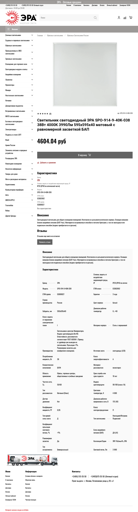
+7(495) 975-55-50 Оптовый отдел (32, 5)
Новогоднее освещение (13, 163)
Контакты (86, 5)
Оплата (102, 5)
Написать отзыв (44, 242)
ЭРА (38, 180)
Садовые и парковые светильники (17, 40)
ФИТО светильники (12, 116)
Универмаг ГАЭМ (125, 5)
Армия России (10, 145)
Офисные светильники (55, 35)
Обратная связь (30, 480)
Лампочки (8, 79)
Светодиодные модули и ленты (16, 69)
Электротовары (10, 129)
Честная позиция (30, 500)
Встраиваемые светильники (15, 111)
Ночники (8, 100)
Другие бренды (10, 215)
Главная (40, 35)
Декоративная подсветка (14, 105)
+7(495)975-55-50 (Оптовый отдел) (104, 476)
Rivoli (7, 139)
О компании (77, 5)
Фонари (8, 90)
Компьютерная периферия (14, 189)
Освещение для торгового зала (16, 64)
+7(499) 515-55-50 (11, 5)
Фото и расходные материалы (15, 179)
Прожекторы (9, 84)
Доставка (94, 5)
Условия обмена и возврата (33, 476)
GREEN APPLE (10, 200)
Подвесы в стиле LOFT (13, 134)
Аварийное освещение (13, 74)
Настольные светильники (14, 95)
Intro (7, 194)
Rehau (7, 210)
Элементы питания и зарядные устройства (16, 151)
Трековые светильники (13, 58)
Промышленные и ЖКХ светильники (13, 52)
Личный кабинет (112, 5)
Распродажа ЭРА (11, 158)
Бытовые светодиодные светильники (14, 123)
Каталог (68, 5)
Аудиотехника (10, 184)
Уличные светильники (13, 35)
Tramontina (9, 205)
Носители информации (13, 168)
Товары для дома (11, 173)
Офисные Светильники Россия (78, 35)
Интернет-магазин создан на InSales (16, 510)
